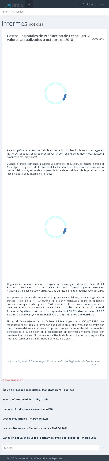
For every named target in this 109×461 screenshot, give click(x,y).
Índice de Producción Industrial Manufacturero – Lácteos (38, 390)
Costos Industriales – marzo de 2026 (25, 418)
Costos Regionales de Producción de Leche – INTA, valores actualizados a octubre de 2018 (49, 37)
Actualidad (18, 11)
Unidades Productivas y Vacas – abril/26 (27, 409)
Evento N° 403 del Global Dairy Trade (25, 399)
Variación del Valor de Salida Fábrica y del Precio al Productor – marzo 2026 (49, 437)
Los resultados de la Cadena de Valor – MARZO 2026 (35, 428)
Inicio (5, 11)
